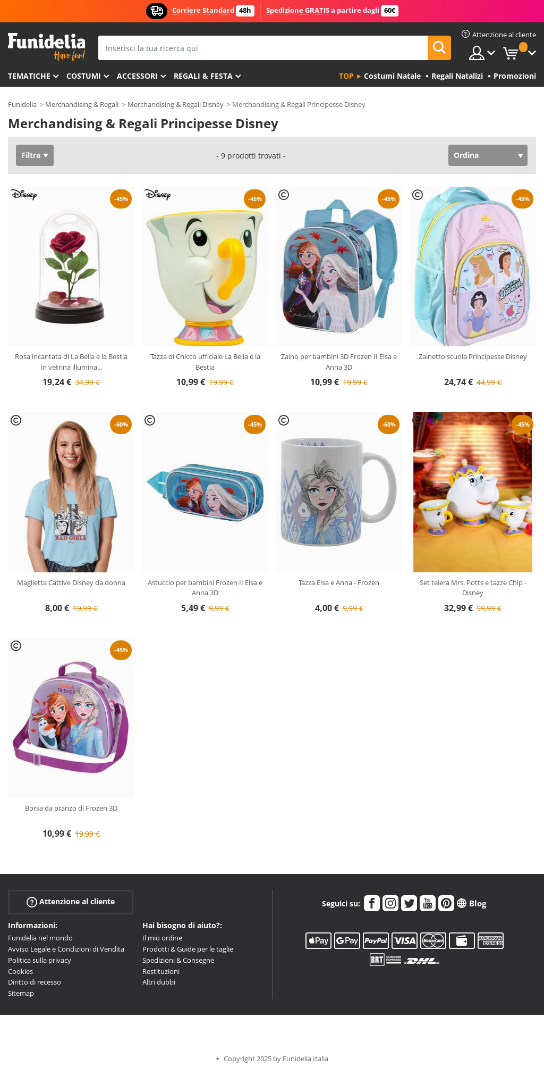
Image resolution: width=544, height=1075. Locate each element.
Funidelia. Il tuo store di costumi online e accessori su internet (46, 47)
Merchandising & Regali (81, 104)
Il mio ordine (162, 938)
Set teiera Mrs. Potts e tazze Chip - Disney (473, 588)
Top (346, 76)
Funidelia (22, 104)
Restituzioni (161, 971)
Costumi (83, 76)
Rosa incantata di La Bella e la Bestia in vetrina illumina (71, 362)
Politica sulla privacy (39, 960)
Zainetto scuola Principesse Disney (473, 356)
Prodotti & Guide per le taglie (187, 949)
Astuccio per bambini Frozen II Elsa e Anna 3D (205, 588)
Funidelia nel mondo (40, 938)
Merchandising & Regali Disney (176, 104)
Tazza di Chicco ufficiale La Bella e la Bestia (205, 362)
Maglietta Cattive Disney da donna (71, 582)
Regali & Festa (203, 76)
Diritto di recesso (34, 982)
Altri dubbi (158, 982)
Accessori (137, 76)
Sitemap (21, 993)
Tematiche (29, 76)
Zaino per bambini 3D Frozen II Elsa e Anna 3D (339, 362)
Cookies (20, 971)
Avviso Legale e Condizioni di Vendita (66, 949)
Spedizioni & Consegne (178, 960)
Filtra (30, 155)
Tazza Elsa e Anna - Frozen (339, 582)
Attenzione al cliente (71, 901)
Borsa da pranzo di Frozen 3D (71, 808)
